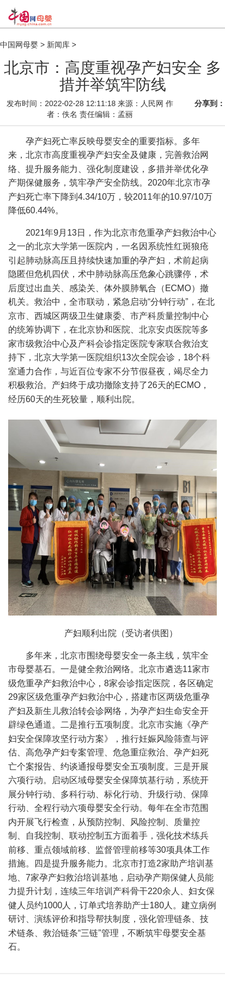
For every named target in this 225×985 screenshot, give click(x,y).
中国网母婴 (19, 44)
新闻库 (58, 44)
